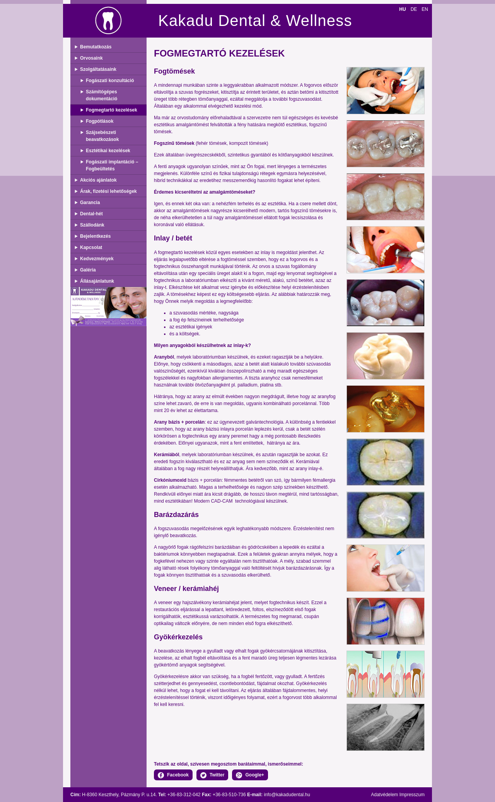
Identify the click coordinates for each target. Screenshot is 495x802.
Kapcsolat (91, 247)
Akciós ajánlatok (98, 180)
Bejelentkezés (95, 236)
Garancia (90, 202)
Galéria (88, 270)
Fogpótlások (99, 121)
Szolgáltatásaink (98, 69)
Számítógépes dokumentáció (101, 95)
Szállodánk (92, 225)
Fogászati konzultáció (110, 80)
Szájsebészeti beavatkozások (102, 136)
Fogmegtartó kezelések (111, 110)
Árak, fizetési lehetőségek (108, 191)
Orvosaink (91, 58)
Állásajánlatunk (97, 281)
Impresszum (412, 794)
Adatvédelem (384, 794)
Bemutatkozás (95, 47)
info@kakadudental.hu (287, 794)
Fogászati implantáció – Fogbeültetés (112, 165)
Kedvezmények (97, 258)
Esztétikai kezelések (108, 150)
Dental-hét (91, 213)
